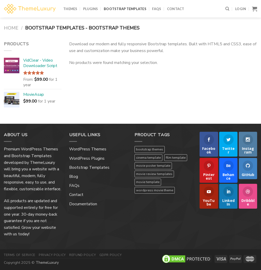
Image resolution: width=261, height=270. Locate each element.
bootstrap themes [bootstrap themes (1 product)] (149, 149)
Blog (73, 176)
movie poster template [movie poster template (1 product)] (153, 165)
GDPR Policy (110, 255)
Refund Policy (82, 255)
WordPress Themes (87, 149)
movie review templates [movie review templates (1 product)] (154, 174)
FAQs (156, 9)
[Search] (227, 9)
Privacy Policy (52, 255)
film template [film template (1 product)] (176, 157)
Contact (175, 9)
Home (11, 28)
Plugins (90, 9)
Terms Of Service (19, 255)
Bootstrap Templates (125, 9)
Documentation (83, 204)
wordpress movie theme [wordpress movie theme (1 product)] (154, 190)
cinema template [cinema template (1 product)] (148, 157)
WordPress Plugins (87, 158)
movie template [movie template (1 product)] (148, 182)
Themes (70, 9)
